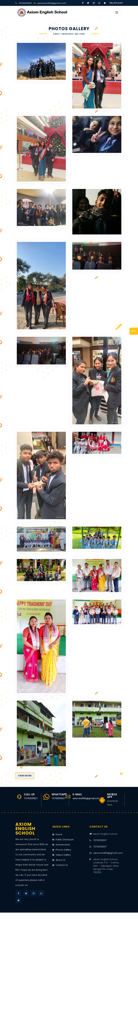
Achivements (61, 844)
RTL (134, 331)
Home (57, 834)
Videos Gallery (61, 854)
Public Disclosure (63, 839)
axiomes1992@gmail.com (51, 3)
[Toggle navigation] (116, 12)
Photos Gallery (61, 849)
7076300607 (25, 3)
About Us (58, 860)
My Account (116, 2)
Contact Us (60, 865)
